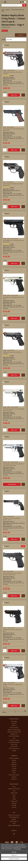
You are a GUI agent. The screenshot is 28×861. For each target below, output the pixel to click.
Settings (14, 852)
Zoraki (14, 799)
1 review (12, 75)
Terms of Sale (14, 746)
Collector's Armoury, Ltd (14, 788)
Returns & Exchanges (14, 736)
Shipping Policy (14, 734)
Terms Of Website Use (14, 748)
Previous (4, 711)
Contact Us (14, 725)
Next (25, 711)
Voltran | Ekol (14, 793)
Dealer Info (14, 779)
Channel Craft (14, 801)
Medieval (14, 770)
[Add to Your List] (23, 95)
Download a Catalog (14, 740)
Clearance (14, 777)
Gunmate (14, 803)
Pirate (14, 772)
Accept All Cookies (14, 858)
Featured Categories (14, 758)
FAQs (14, 738)
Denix (14, 786)
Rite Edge (14, 805)
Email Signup (14, 721)
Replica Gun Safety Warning (14, 732)
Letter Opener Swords (14, 775)
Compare (20, 35)
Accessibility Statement (14, 742)
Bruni (14, 790)
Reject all (14, 855)
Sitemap (14, 750)
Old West (14, 760)
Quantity (5, 92)
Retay (14, 797)
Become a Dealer (14, 727)
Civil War (14, 766)
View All (14, 807)
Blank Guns (14, 764)
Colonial (14, 768)
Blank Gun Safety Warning (14, 729)
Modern (14, 762)
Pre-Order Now (12, 484)
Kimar (14, 795)
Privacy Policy (14, 744)
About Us (14, 723)
